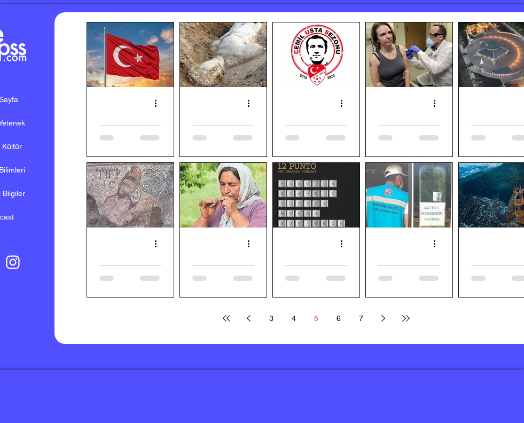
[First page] (226, 318)
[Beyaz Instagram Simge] (13, 262)
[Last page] (406, 318)
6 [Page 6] (339, 318)
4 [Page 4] (294, 318)
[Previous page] (249, 318)
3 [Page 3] (271, 318)
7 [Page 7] (361, 318)
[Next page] (383, 318)
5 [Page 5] (316, 318)
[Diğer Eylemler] (159, 103)
